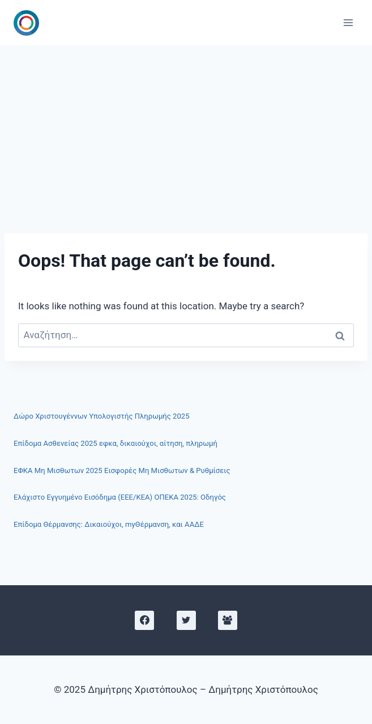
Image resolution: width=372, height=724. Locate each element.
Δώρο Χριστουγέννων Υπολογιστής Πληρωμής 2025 (102, 416)
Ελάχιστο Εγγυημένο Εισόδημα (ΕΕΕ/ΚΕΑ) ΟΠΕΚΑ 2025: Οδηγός (120, 497)
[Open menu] (347, 22)
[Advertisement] (186, 130)
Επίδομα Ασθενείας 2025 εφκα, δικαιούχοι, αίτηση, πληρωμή (115, 443)
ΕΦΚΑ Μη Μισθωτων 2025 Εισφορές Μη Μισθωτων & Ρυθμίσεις (122, 470)
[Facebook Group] (227, 620)
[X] (186, 620)
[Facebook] (144, 620)
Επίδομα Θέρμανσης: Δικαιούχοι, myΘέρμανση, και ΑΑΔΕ (109, 524)
